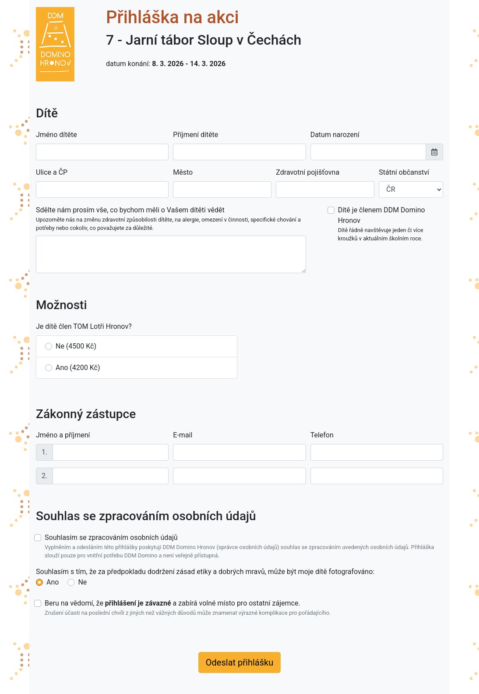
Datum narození (334, 134)
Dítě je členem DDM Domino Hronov (390, 224)
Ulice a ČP (51, 172)
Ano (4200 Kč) (78, 367)
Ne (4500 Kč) (76, 346)
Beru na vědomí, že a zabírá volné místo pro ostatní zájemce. (188, 608)
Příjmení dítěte (195, 134)
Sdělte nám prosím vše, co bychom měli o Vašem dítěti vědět (171, 219)
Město (183, 172)
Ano (52, 582)
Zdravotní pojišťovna (307, 172)
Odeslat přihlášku (239, 662)
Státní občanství (404, 172)
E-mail (182, 435)
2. (44, 476)
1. (44, 452)
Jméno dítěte (56, 134)
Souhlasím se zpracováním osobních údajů (244, 546)
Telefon (322, 435)
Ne (82, 582)
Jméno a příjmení (63, 435)
